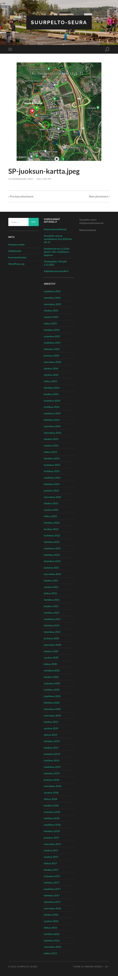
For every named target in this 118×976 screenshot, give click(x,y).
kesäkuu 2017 (51, 869)
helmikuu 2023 (52, 484)
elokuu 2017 (50, 863)
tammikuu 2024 (52, 426)
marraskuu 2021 (52, 573)
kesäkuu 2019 (51, 747)
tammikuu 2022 (52, 561)
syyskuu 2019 (51, 728)
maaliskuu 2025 (52, 342)
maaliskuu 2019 (52, 766)
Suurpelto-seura (59, 22)
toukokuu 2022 (52, 535)
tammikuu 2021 (52, 631)
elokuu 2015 (50, 953)
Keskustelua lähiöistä (55, 229)
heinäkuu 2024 (52, 387)
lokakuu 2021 (51, 580)
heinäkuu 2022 (52, 522)
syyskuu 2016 (51, 921)
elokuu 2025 (50, 323)
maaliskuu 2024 (52, 413)
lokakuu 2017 (51, 850)
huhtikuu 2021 (51, 612)
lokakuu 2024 (51, 368)
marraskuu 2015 (52, 946)
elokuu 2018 (50, 798)
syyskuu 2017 (51, 856)
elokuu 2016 (50, 927)
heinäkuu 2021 (52, 599)
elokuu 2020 (50, 663)
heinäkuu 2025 (52, 329)
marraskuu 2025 (52, 304)
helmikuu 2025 (52, 349)
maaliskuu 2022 (52, 548)
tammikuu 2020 (52, 709)
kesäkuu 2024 (51, 394)
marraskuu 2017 (52, 844)
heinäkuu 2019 (52, 741)
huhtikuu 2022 (51, 541)
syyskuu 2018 (51, 792)
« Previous (20, 196)
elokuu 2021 (50, 593)
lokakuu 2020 (51, 651)
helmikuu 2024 (52, 419)
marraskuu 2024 (52, 361)
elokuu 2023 (50, 451)
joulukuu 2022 (51, 490)
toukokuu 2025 (52, 336)
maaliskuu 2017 (52, 888)
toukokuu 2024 (52, 400)
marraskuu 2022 (52, 496)
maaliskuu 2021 (52, 619)
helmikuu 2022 (52, 554)
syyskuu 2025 (51, 316)
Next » (99, 196)
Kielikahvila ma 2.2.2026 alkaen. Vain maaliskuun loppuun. (56, 251)
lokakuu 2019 (51, 721)
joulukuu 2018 (51, 779)
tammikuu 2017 (52, 901)
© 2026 (12, 966)
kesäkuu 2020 (51, 676)
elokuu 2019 (50, 734)
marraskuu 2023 (52, 432)
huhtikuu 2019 (51, 760)
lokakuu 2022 (51, 503)
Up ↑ (107, 966)
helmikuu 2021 (52, 625)
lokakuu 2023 (51, 438)
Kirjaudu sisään (16, 244)
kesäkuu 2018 (51, 805)
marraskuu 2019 (52, 715)
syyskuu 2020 (51, 657)
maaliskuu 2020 (52, 696)
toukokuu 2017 (52, 876)
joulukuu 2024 (51, 355)
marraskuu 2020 (52, 644)
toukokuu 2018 (52, 811)
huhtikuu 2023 (51, 471)
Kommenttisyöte (17, 257)
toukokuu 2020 (52, 683)
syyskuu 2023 (51, 445)
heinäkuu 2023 (52, 458)
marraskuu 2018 (52, 786)
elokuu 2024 (50, 381)
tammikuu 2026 (52, 297)
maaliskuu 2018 (52, 824)
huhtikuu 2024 (51, 406)
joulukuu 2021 (51, 567)
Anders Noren (93, 966)
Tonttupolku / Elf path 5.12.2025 (55, 263)
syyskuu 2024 (51, 374)
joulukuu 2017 (51, 837)
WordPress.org (16, 263)
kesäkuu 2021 (51, 606)
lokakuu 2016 (51, 914)
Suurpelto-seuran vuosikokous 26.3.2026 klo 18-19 (58, 239)
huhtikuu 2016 (51, 933)
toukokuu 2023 (52, 464)
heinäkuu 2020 (52, 670)
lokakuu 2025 (51, 310)
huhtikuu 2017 (51, 882)
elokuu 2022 (50, 516)
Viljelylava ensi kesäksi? (56, 271)
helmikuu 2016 (52, 940)
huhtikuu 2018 (51, 818)
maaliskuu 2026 (52, 291)
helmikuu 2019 (52, 773)
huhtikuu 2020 (51, 689)
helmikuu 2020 (52, 702)
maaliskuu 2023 (52, 477)
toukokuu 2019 (52, 753)
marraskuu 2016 (52, 908)
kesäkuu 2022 (51, 529)
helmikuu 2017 (52, 895)
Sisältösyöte (14, 250)
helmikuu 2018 (52, 831)
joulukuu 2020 (51, 638)
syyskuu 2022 (51, 509)
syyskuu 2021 (51, 586)
